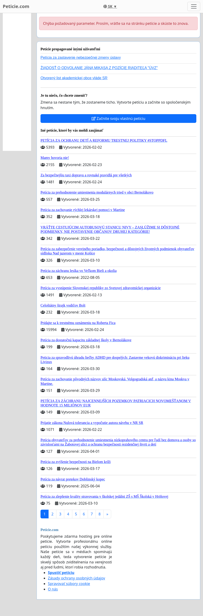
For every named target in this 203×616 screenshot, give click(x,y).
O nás (53, 589)
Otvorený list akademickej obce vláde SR (74, 78)
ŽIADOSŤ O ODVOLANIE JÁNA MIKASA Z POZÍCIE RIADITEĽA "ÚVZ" (99, 68)
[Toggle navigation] (193, 6)
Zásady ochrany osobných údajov (76, 578)
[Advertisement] (17, 82)
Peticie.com (16, 6)
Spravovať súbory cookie (69, 583)
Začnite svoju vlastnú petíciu (118, 118)
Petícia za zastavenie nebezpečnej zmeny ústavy (81, 57)
